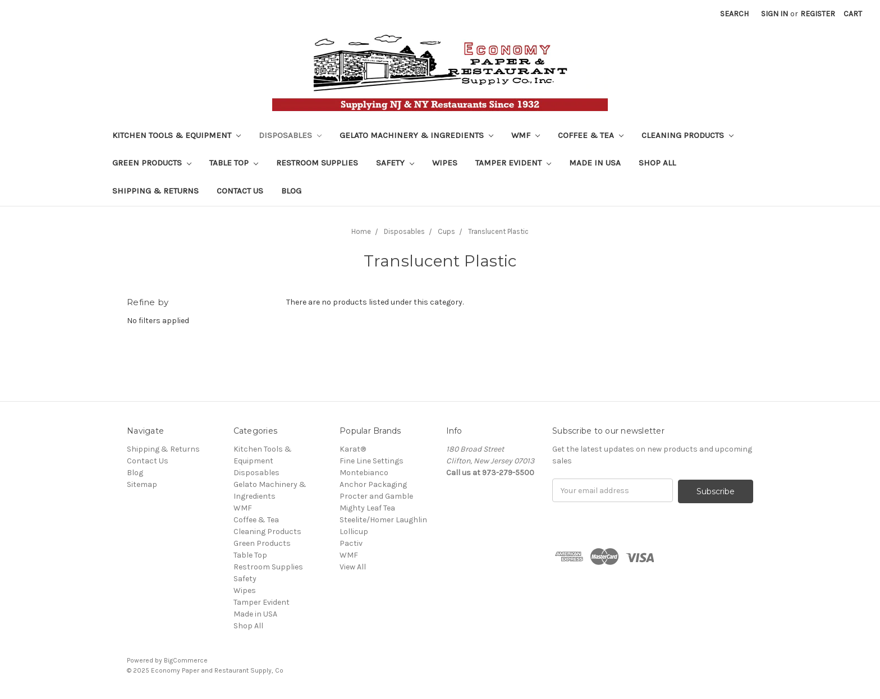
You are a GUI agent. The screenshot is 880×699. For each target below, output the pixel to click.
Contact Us (240, 191)
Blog (291, 191)
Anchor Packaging (373, 484)
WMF (525, 135)
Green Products (151, 163)
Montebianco (364, 472)
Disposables (290, 135)
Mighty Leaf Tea (367, 508)
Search (734, 14)
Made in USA (595, 163)
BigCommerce (186, 660)
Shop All (657, 163)
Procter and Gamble (376, 496)
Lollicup (354, 531)
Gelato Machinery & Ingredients (416, 135)
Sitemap (142, 484)
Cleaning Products (687, 135)
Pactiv (351, 543)
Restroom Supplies (317, 163)
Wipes (444, 163)
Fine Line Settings (372, 461)
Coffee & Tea (591, 135)
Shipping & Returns (155, 191)
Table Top (233, 163)
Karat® (353, 449)
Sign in (774, 14)
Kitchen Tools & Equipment (176, 135)
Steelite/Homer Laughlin (383, 520)
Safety (395, 163)
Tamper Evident (513, 163)
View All (353, 567)
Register (817, 14)
